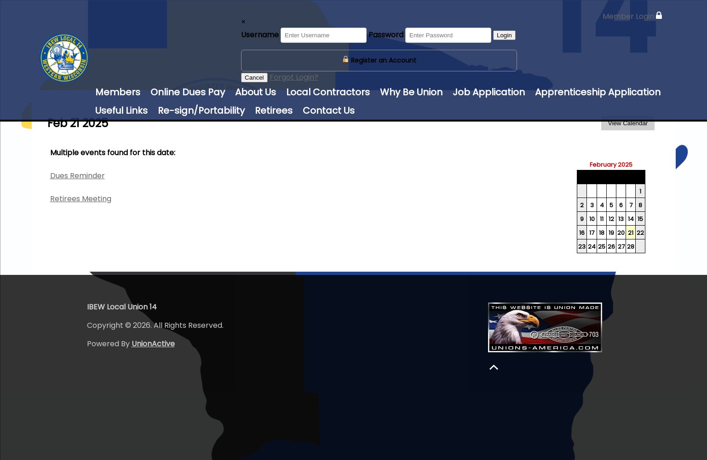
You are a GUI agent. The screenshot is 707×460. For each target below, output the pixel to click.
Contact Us (329, 110)
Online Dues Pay (187, 92)
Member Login (632, 16)
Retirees (274, 110)
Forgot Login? (294, 77)
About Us (255, 92)
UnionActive (153, 343)
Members (117, 92)
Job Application (489, 92)
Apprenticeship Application (598, 92)
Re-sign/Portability (201, 110)
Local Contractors (328, 92)
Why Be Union (411, 92)
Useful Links (121, 110)
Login (504, 35)
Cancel (254, 77)
